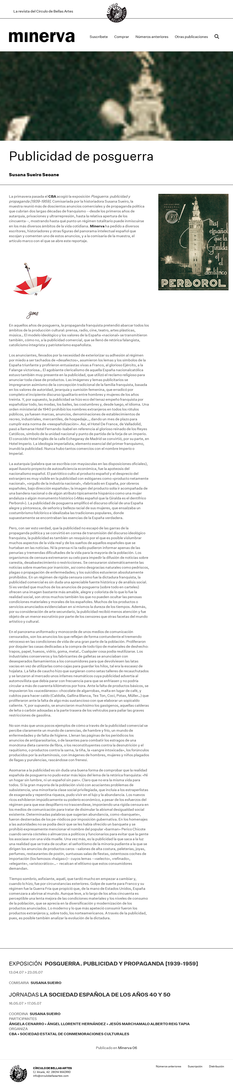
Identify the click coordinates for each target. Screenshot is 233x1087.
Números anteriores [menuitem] (152, 37)
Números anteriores (168, 1066)
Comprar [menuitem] (121, 37)
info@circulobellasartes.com (51, 1076)
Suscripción (195, 1066)
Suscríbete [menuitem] (99, 37)
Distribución (216, 1066)
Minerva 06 (127, 1048)
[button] (217, 36)
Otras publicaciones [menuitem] (191, 37)
